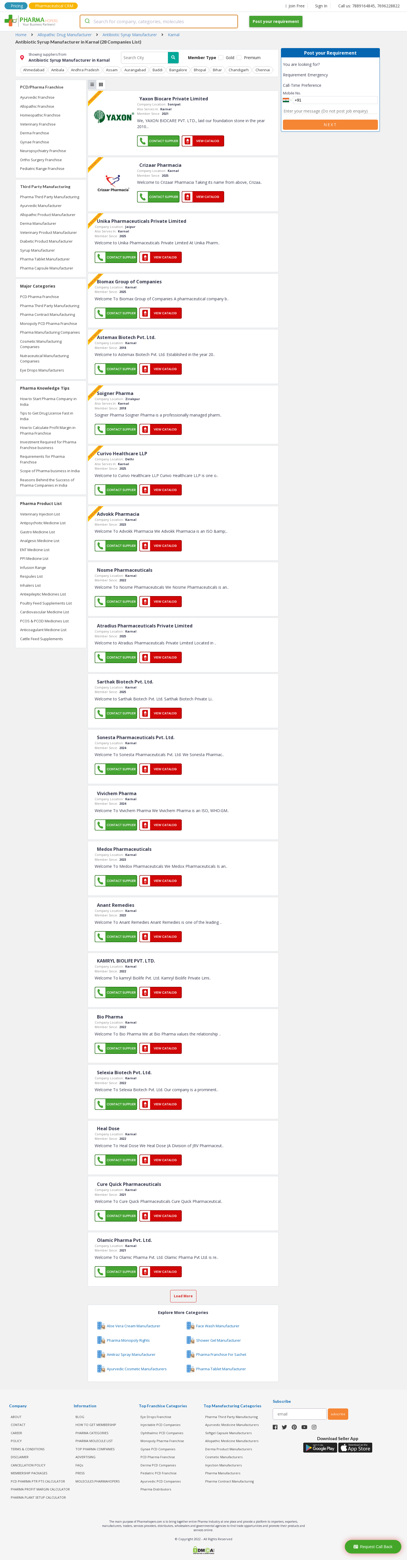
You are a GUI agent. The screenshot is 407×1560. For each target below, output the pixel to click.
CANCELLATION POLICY (28, 1465)
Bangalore (178, 69)
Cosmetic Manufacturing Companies (41, 344)
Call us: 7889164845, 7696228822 (369, 5)
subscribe (338, 1414)
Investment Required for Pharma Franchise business (48, 444)
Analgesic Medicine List (39, 540)
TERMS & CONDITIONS (27, 1449)
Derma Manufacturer (38, 223)
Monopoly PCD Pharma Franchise (48, 323)
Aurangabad (135, 69)
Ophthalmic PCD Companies (161, 1433)
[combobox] (158, 21)
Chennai (263, 69)
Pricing (17, 5)
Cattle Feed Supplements (41, 638)
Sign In (321, 5)
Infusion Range (33, 567)
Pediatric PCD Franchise (158, 1473)
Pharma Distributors (155, 1489)
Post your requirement (276, 21)
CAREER (16, 1433)
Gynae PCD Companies (157, 1449)
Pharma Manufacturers (222, 1473)
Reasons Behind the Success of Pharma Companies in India (47, 482)
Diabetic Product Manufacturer (46, 241)
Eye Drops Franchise (155, 1417)
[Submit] (87, 21)
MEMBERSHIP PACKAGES (29, 1473)
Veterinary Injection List (40, 514)
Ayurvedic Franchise (37, 97)
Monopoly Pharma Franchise (162, 1441)
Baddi (158, 69)
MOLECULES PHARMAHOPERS (97, 1481)
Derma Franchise (34, 132)
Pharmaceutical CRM (54, 5)
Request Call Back (373, 1546)
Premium (252, 57)
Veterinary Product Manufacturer (48, 232)
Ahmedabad (33, 69)
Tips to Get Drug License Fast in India (46, 416)
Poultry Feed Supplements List (46, 603)
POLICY (16, 1441)
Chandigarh (239, 69)
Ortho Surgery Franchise (41, 159)
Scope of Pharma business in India (50, 470)
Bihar (217, 69)
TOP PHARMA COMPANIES (94, 1449)
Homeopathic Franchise (40, 115)
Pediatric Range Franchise (42, 168)
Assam (112, 69)
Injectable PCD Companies (160, 1425)
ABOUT (16, 1417)
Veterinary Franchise (38, 124)
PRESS (80, 1473)
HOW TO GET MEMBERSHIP (95, 1425)
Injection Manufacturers (223, 1465)
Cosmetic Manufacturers (224, 1457)
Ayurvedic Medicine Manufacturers (232, 1425)
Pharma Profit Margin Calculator (40, 1489)
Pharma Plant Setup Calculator (38, 1497)
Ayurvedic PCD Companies (160, 1481)
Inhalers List (30, 585)
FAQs (79, 1465)
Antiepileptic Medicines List (43, 594)
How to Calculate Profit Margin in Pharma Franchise (47, 430)
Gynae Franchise (34, 141)
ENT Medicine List (34, 549)
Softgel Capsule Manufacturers (228, 1433)
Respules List (31, 576)
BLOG (79, 1417)
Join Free (295, 6)
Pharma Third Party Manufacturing (49, 196)
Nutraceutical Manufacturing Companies (44, 358)
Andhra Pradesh (85, 69)
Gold (230, 57)
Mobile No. (292, 93)
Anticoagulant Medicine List (43, 629)
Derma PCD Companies (158, 1465)
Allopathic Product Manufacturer (47, 214)
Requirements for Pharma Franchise (42, 459)
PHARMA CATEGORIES (91, 1433)
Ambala (57, 69)
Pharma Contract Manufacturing (47, 314)
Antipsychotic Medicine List (43, 522)
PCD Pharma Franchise (39, 296)
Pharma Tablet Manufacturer (45, 259)
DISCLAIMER (20, 1457)
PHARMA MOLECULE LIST (94, 1441)
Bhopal (200, 69)
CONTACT (18, 1425)
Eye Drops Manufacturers (42, 370)
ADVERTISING (85, 1457)
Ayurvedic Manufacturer (41, 205)
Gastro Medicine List (37, 531)
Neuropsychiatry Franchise (43, 150)
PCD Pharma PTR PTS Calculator (38, 1481)
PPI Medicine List (34, 558)
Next (330, 124)
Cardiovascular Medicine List (44, 611)
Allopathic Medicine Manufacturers (231, 1441)
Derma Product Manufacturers (228, 1449)
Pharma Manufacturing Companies (50, 332)
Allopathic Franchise (37, 106)
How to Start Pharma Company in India (48, 401)
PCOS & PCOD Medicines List (44, 620)
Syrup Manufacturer (37, 250)
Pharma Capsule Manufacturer (46, 268)
